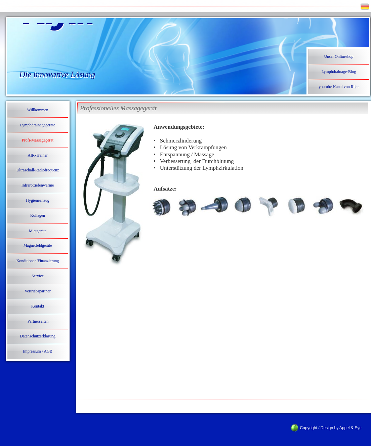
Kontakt (37, 306)
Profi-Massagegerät (37, 140)
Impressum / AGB (37, 351)
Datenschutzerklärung (37, 336)
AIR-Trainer (38, 155)
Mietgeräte (37, 231)
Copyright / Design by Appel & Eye (327, 427)
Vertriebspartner (37, 291)
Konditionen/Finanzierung (37, 260)
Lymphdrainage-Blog (339, 71)
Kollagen (37, 215)
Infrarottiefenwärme (38, 185)
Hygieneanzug (37, 200)
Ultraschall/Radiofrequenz (37, 170)
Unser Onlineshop (339, 56)
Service (38, 276)
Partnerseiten (38, 321)
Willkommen (37, 110)
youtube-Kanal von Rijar (339, 86)
